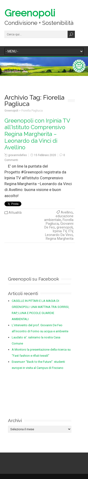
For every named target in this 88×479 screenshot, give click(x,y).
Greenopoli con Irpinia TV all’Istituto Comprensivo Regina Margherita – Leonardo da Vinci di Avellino (37, 134)
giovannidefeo (17, 155)
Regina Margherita (59, 239)
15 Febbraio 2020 (45, 155)
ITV (70, 231)
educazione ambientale (58, 218)
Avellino (67, 212)
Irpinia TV (59, 231)
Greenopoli (29, 13)
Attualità (15, 213)
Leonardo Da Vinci (59, 235)
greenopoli (65, 227)
